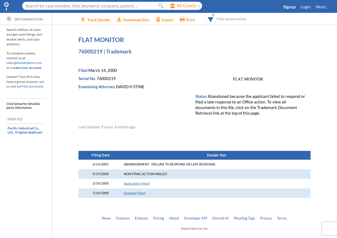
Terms (282, 218)
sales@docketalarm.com (24, 63)
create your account (25, 67)
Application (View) (137, 183)
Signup (289, 7)
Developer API (195, 218)
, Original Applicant (25, 130)
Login (306, 7)
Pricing (158, 218)
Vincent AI (220, 218)
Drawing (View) (135, 193)
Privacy (266, 218)
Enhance (141, 218)
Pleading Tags (244, 218)
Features (123, 218)
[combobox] (217, 19)
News (106, 218)
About (174, 218)
